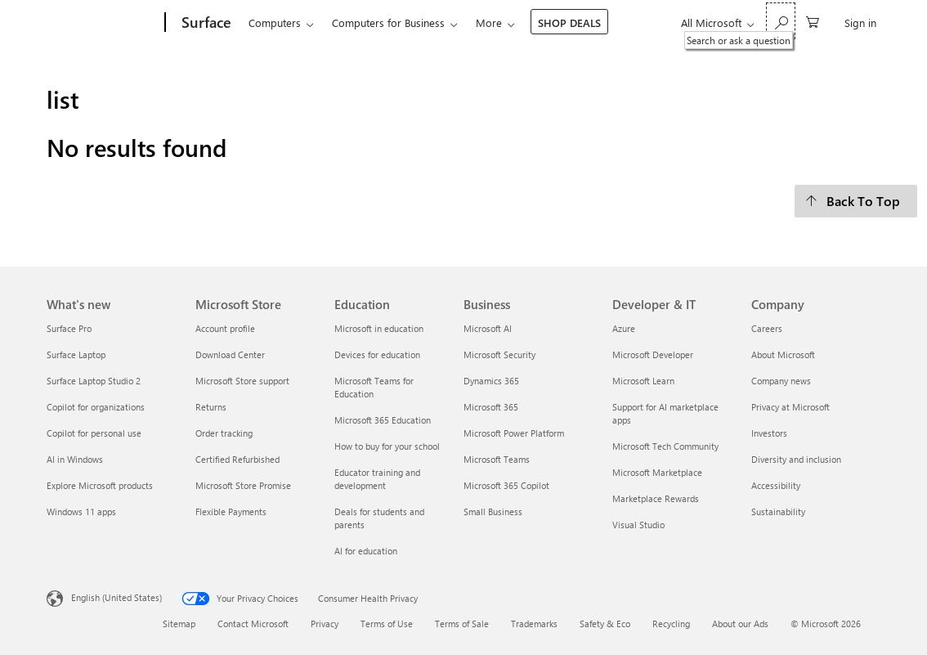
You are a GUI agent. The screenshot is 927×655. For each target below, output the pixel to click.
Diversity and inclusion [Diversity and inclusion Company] (796, 459)
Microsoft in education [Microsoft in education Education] (378, 328)
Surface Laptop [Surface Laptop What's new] (76, 354)
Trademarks (534, 623)
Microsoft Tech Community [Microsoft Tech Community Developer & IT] (665, 446)
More (489, 22)
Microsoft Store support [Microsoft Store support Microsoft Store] (242, 381)
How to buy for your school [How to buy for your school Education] (387, 446)
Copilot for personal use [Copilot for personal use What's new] (94, 433)
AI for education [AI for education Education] (365, 551)
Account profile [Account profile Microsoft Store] (225, 328)
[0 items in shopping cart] (812, 21)
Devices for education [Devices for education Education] (377, 354)
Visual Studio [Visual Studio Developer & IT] (638, 524)
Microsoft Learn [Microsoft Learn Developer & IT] (643, 381)
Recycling (671, 623)
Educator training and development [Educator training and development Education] (377, 478)
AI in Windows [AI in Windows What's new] (75, 459)
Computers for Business (388, 22)
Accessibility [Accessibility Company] (775, 485)
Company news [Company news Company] (781, 381)
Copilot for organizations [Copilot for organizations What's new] (96, 407)
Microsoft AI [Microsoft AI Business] (488, 328)
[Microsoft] (103, 23)
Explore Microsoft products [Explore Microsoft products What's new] (100, 485)
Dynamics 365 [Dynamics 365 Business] (491, 381)
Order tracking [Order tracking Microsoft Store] (224, 433)
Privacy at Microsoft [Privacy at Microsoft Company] (790, 407)
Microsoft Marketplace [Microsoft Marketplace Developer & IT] (657, 472)
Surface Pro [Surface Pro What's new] (69, 328)
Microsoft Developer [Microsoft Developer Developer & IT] (652, 354)
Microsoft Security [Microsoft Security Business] (499, 354)
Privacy (324, 623)
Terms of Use (386, 623)
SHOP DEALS (569, 22)
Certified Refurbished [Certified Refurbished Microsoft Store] (237, 459)
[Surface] (204, 23)
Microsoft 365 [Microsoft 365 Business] (491, 407)
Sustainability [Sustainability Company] (778, 511)
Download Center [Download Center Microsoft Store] (230, 354)
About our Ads (740, 623)
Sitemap (179, 623)
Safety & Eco (605, 623)
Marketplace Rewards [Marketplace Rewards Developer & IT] (655, 498)
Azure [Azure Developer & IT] (623, 328)
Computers (275, 22)
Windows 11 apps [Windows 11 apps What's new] (81, 511)
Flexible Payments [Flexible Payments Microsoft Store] (230, 511)
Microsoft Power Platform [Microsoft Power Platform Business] (514, 433)
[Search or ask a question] (780, 20)
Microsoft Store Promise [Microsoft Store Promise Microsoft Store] (243, 485)
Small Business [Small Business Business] (493, 511)
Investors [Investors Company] (769, 433)
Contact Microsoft (253, 623)
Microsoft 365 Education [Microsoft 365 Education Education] (382, 420)
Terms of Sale (462, 623)
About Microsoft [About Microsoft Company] (783, 354)
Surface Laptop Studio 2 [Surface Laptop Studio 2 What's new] (94, 381)
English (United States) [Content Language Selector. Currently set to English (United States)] (116, 596)
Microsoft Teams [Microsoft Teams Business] (497, 459)
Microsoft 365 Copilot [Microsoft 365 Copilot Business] (506, 485)
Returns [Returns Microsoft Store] (210, 407)
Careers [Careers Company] (766, 328)
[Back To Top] (856, 201)
